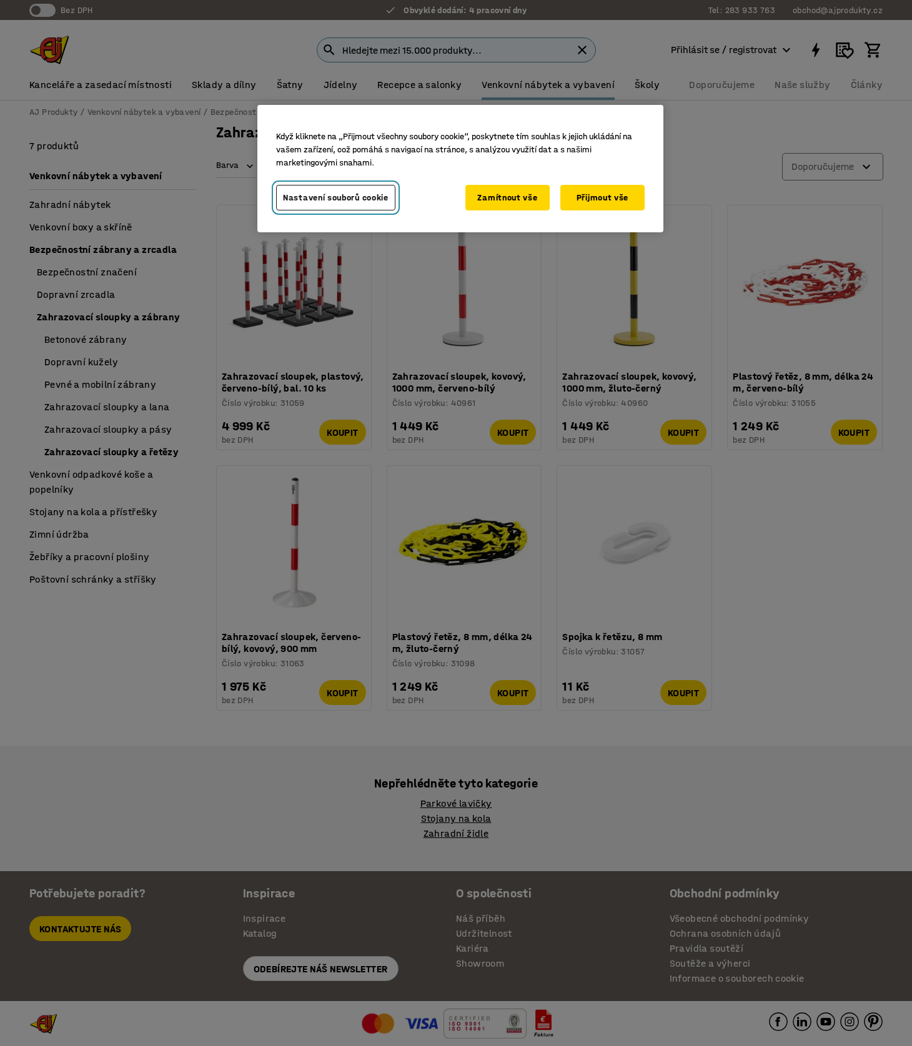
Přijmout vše (602, 197)
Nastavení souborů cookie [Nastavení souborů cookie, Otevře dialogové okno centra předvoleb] (336, 197)
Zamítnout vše (507, 197)
